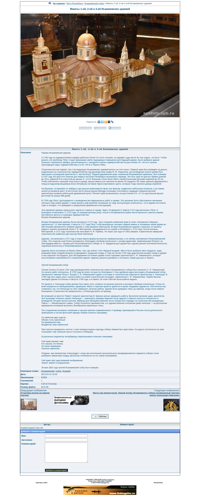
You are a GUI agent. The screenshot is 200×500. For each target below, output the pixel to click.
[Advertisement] (100, 137)
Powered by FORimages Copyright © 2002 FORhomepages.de (100, 481)
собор (58, 371)
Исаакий (66, 371)
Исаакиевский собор (94, 3)
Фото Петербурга (75, 3)
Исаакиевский (47, 371)
